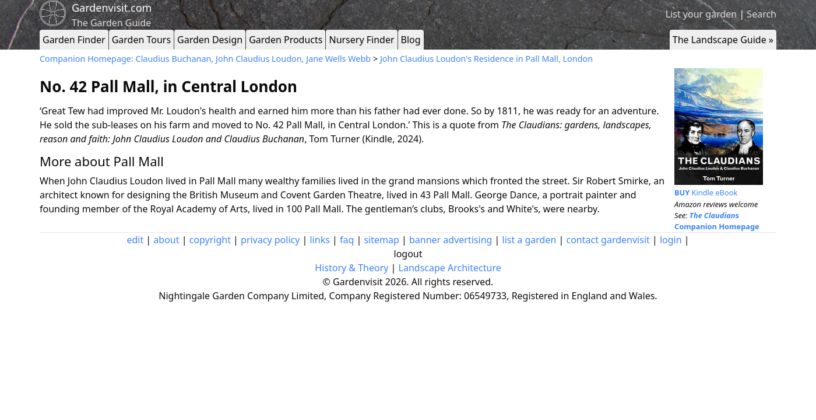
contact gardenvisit (608, 239)
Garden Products (285, 39)
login (671, 239)
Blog (411, 39)
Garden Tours (141, 39)
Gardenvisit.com (112, 8)
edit (134, 239)
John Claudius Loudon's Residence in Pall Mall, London (486, 58)
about (166, 239)
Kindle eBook (705, 192)
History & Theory (351, 267)
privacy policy (270, 239)
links (319, 239)
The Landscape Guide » (723, 39)
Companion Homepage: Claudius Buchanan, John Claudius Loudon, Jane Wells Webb (206, 58)
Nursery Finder (361, 39)
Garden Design (209, 39)
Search (761, 14)
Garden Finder (74, 39)
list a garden (529, 239)
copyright (210, 239)
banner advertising (450, 239)
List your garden (701, 14)
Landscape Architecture (450, 267)
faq (347, 239)
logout (408, 253)
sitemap (381, 239)
